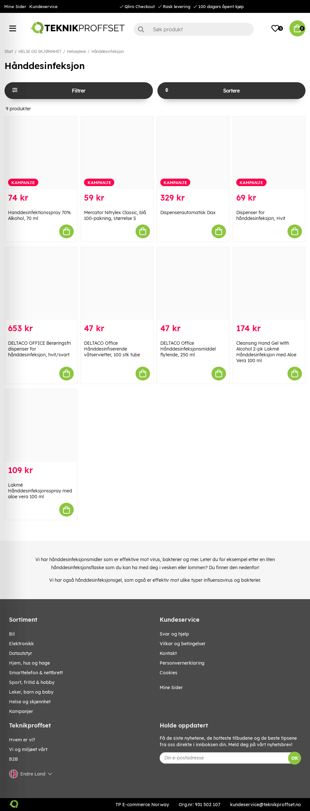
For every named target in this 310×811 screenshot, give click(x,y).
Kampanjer (21, 711)
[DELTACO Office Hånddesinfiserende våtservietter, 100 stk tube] (116, 283)
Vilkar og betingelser (183, 644)
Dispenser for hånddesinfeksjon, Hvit (260, 215)
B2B (13, 759)
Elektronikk (21, 644)
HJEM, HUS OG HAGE (29, 663)
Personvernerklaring (182, 663)
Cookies (168, 673)
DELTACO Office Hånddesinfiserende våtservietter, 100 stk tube (112, 349)
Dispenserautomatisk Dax (188, 212)
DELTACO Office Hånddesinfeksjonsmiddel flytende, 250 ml (188, 349)
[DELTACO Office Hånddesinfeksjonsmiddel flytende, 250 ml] (193, 283)
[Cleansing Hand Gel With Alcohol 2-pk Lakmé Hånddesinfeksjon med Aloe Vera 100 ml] (269, 283)
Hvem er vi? (22, 740)
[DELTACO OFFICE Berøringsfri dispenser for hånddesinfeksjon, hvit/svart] (40, 283)
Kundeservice (43, 6)
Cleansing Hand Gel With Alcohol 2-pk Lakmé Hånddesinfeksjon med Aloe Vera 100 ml (266, 351)
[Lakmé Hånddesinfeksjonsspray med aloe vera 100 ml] (40, 425)
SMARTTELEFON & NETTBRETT (36, 673)
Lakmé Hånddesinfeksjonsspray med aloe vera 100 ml (40, 490)
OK (294, 758)
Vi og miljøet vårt (28, 749)
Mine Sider (15, 6)
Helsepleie (76, 51)
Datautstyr (20, 653)
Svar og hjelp (174, 634)
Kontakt (168, 653)
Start (9, 51)
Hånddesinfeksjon (107, 51)
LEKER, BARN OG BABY (31, 692)
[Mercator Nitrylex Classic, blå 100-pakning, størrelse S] (116, 152)
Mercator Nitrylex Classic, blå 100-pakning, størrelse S (115, 215)
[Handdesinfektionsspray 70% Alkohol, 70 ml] (40, 152)
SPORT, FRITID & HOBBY (31, 682)
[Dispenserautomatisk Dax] (193, 152)
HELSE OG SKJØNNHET (39, 51)
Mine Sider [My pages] (171, 687)
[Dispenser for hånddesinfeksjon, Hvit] (269, 152)
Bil (12, 634)
